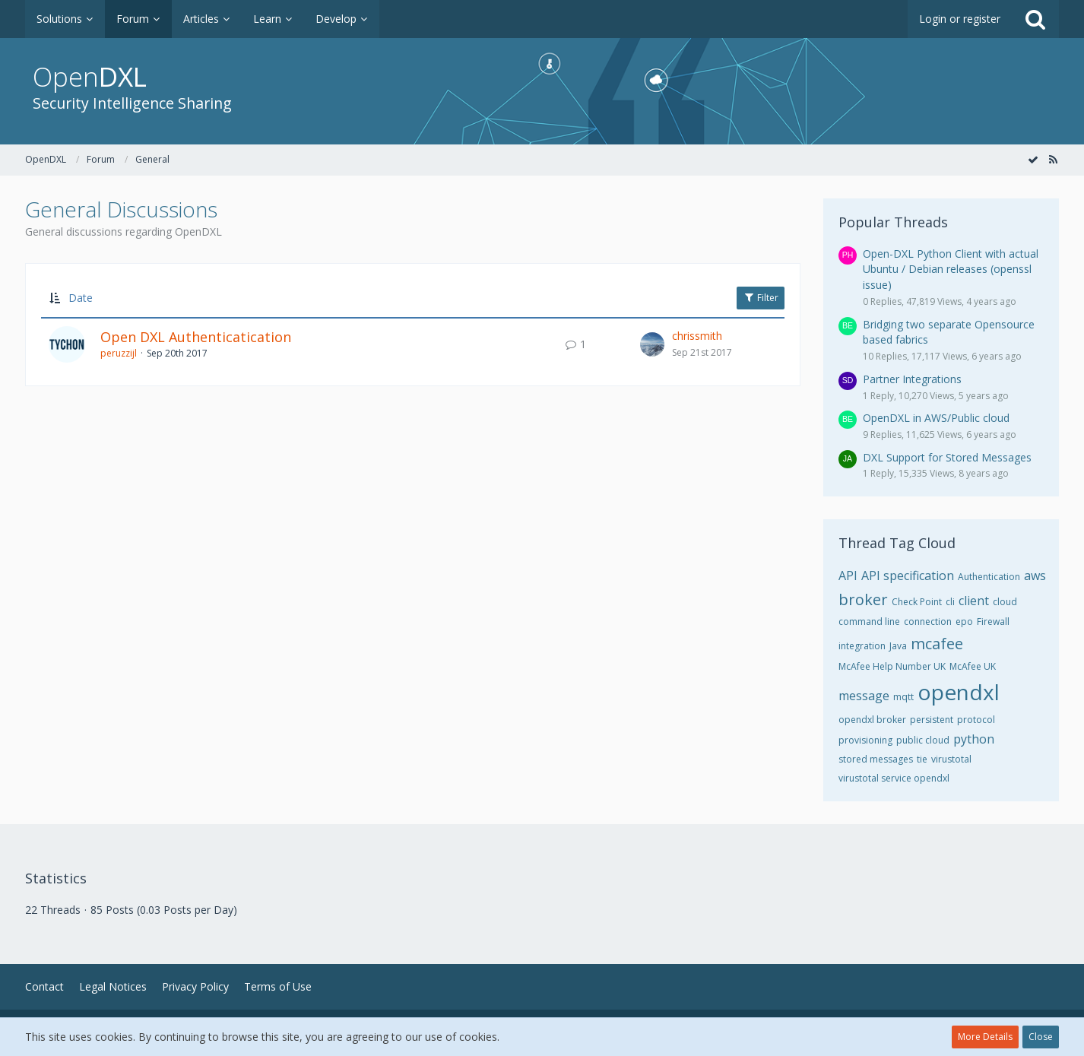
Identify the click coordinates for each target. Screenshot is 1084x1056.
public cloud (922, 740)
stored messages (875, 759)
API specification (907, 575)
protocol (976, 719)
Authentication (989, 576)
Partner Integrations (912, 379)
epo (964, 621)
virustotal (951, 759)
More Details (985, 1036)
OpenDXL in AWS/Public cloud (936, 418)
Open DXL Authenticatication (195, 337)
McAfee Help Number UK (892, 666)
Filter (760, 297)
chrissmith (697, 335)
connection (928, 621)
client (974, 600)
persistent (931, 719)
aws (1035, 575)
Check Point (917, 601)
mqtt (903, 696)
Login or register (959, 18)
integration (862, 645)
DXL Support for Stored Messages (947, 457)
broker (863, 599)
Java (898, 645)
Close (1041, 1036)
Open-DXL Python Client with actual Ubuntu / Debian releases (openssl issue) (950, 269)
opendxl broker (872, 719)
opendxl (959, 691)
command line (869, 621)
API (847, 575)
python (973, 739)
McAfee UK (972, 666)
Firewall (993, 621)
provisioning (865, 740)
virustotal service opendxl (893, 778)
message (863, 695)
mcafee (937, 643)
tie (922, 759)
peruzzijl (118, 353)
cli (950, 601)
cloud (1005, 601)
